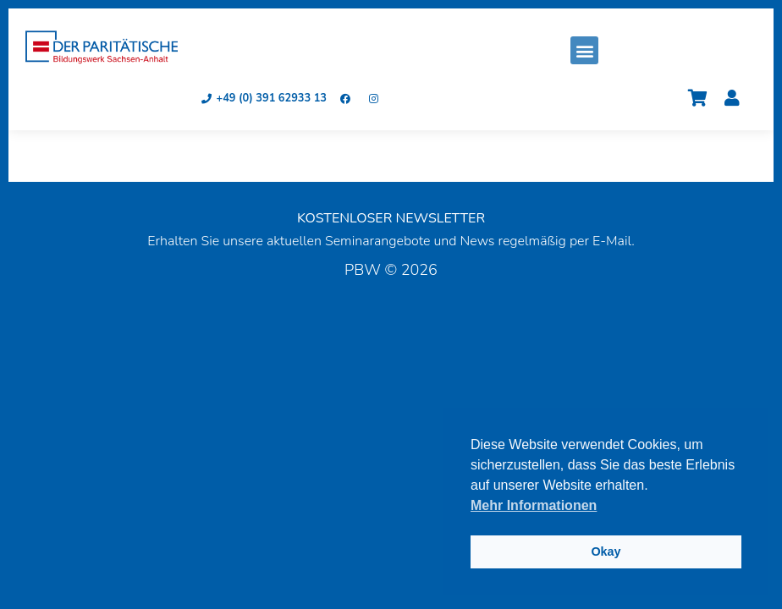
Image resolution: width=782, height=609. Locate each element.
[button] (584, 50)
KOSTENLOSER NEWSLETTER (391, 218)
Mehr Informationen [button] (534, 505)
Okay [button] (605, 551)
